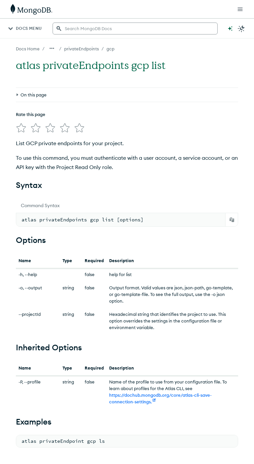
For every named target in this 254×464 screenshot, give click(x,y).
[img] (21, 128)
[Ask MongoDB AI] (230, 28)
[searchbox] (135, 28)
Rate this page (30, 114)
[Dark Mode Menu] (241, 28)
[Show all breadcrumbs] (52, 48)
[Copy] (231, 219)
